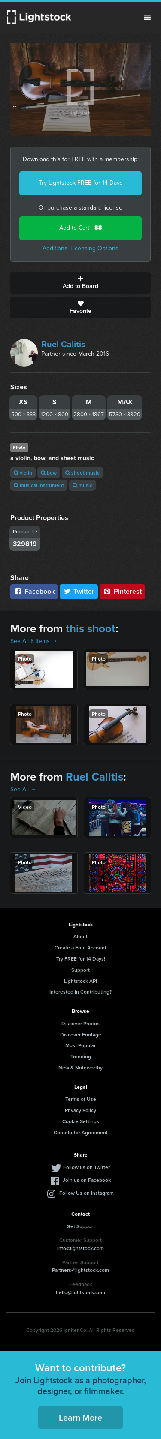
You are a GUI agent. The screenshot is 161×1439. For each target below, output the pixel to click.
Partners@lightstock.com (80, 1270)
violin (23, 472)
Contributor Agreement (81, 1132)
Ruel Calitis (63, 344)
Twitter (79, 591)
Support (80, 969)
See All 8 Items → (34, 641)
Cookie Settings (80, 1121)
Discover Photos (80, 1023)
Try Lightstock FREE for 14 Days (81, 182)
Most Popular (80, 1045)
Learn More (80, 1417)
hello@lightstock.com (80, 1292)
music (82, 485)
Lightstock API (80, 981)
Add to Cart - (80, 227)
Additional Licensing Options (80, 248)
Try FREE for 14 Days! (80, 958)
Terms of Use (80, 1099)
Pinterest (122, 591)
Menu (147, 17)
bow (49, 472)
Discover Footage (80, 1034)
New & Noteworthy (80, 1067)
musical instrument (39, 485)
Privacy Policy (80, 1110)
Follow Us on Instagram (86, 1192)
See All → (23, 789)
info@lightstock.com (80, 1248)
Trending (80, 1056)
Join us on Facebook (87, 1180)
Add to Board (80, 283)
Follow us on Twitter (86, 1167)
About (80, 936)
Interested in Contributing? (80, 991)
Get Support (81, 1226)
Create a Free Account (80, 947)
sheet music (82, 472)
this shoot (90, 628)
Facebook (34, 591)
